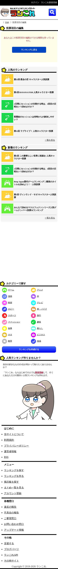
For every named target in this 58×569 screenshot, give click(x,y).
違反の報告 (10, 507)
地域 (36, 341)
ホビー (8, 309)
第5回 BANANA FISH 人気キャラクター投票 (34, 92)
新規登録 (39, 372)
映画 (7, 302)
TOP (7, 22)
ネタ (7, 334)
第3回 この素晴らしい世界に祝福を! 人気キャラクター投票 (34, 157)
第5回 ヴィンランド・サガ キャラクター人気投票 (35, 195)
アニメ (37, 290)
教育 (7, 341)
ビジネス (38, 334)
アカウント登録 (12, 493)
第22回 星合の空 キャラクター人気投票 (31, 79)
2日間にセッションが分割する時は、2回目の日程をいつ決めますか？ (35, 105)
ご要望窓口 (10, 518)
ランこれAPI (11, 555)
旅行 (36, 315)
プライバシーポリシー (16, 445)
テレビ (37, 302)
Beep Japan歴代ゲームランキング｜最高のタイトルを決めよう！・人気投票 (35, 183)
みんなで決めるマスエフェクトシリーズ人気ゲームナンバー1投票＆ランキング (35, 208)
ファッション (11, 322)
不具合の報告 (11, 512)
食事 (7, 328)
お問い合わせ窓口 (14, 524)
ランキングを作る (14, 476)
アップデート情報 (14, 530)
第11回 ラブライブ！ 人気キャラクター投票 (33, 131)
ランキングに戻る (29, 50)
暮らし (37, 328)
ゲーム (8, 290)
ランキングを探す (14, 470)
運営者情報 (10, 451)
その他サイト (11, 560)
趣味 (36, 322)
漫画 (7, 296)
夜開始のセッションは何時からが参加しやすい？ (34, 118)
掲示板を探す (11, 481)
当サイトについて (14, 434)
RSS (6, 457)
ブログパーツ (11, 549)
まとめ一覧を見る (14, 487)
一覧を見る (50, 140)
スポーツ (9, 315)
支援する (9, 543)
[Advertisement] (29, 251)
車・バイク (39, 309)
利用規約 (9, 440)
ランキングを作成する (29, 349)
